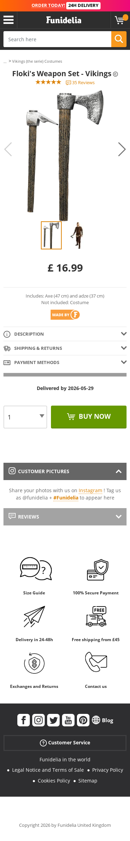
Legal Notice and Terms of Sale (48, 770)
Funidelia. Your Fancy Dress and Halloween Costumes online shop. (63, 20)
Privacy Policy (107, 770)
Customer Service (65, 742)
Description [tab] (23, 334)
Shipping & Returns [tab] (32, 348)
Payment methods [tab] (31, 362)
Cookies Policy (54, 780)
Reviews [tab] (24, 516)
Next (122, 149)
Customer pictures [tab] (39, 471)
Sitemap (87, 780)
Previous (8, 149)
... (5, 61)
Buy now (94, 416)
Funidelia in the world (65, 759)
